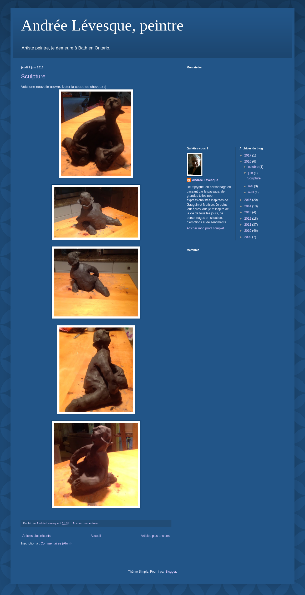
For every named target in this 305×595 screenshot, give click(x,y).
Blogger (170, 571)
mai (251, 186)
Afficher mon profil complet (205, 228)
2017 (248, 155)
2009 (248, 237)
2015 (248, 200)
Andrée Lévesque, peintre (102, 25)
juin (251, 173)
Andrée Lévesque (205, 180)
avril (251, 192)
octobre (253, 167)
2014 (248, 206)
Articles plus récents (36, 536)
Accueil (96, 536)
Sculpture (33, 76)
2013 (248, 212)
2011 (248, 224)
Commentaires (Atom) (56, 543)
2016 (248, 161)
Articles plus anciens (155, 536)
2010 (248, 231)
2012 (248, 218)
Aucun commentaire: (86, 523)
